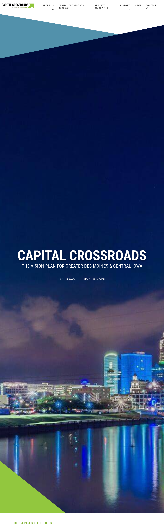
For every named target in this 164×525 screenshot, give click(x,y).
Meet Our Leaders (95, 279)
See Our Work (67, 279)
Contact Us (151, 6)
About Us (48, 5)
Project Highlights (101, 6)
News (138, 5)
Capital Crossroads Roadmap (71, 6)
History (125, 5)
